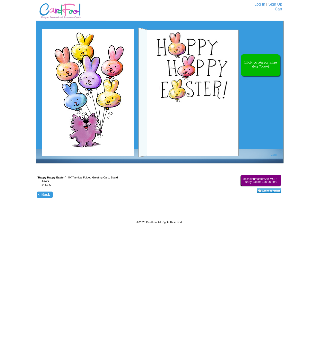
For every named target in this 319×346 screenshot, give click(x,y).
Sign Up (275, 4)
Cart (278, 9)
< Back (44, 195)
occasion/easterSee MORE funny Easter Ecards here (261, 180)
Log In (259, 4)
